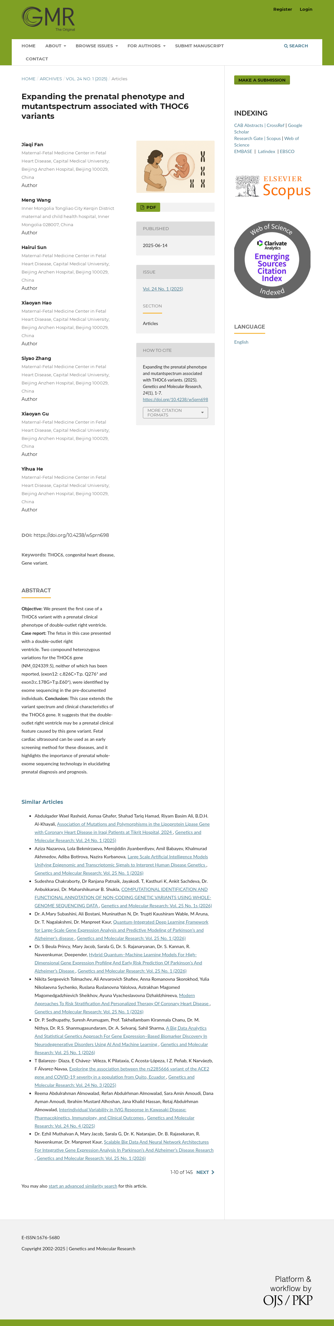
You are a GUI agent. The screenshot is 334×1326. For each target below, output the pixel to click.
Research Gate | (250, 138)
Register (282, 9)
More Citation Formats (164, 413)
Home (29, 45)
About (54, 45)
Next (202, 1172)
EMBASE (243, 151)
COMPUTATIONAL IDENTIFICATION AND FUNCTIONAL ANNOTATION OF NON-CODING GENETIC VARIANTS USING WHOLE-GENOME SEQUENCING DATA (123, 897)
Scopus (273, 138)
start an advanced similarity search (83, 1186)
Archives (51, 78)
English (241, 342)
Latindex (267, 151)
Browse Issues (95, 45)
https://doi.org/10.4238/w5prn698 (71, 535)
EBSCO (287, 151)
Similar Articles (42, 802)
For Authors (145, 45)
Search (296, 45)
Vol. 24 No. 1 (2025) (86, 78)
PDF (150, 207)
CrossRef (275, 125)
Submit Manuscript (199, 45)
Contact (37, 58)
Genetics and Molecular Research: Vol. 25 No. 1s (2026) (156, 905)
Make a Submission (262, 80)
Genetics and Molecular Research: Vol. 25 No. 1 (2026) (89, 873)
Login (306, 9)
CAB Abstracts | (250, 125)
